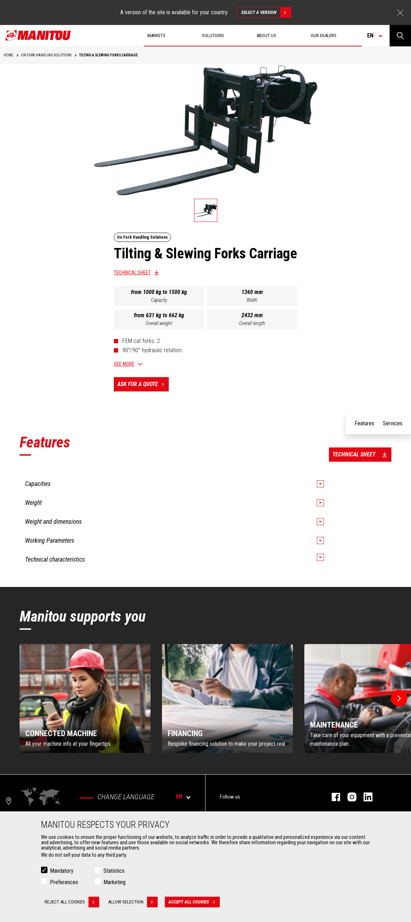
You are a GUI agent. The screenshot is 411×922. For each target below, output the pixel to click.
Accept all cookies (194, 902)
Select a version (266, 12)
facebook (332, 796)
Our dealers (323, 35)
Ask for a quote (143, 384)
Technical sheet (132, 272)
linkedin (364, 796)
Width (252, 300)
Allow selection (133, 902)
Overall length (252, 323)
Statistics (114, 870)
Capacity (159, 300)
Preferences (64, 882)
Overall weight (159, 323)
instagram (348, 796)
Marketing (114, 882)
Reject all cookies (72, 902)
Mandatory (61, 870)
